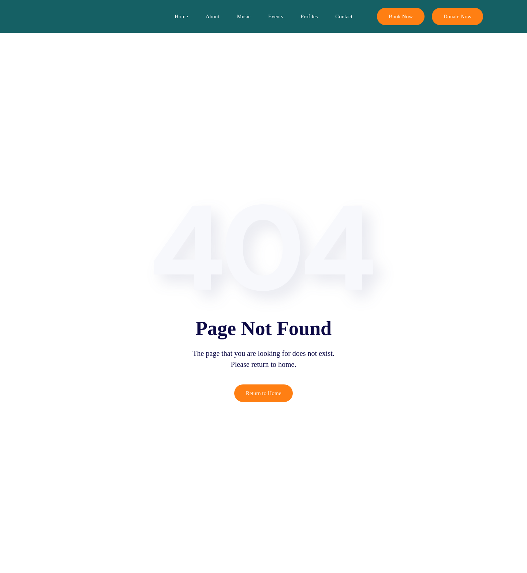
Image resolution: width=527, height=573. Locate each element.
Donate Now (457, 16)
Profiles (309, 16)
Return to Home (263, 393)
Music (244, 16)
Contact (343, 16)
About (213, 16)
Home (181, 16)
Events (275, 16)
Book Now (400, 16)
